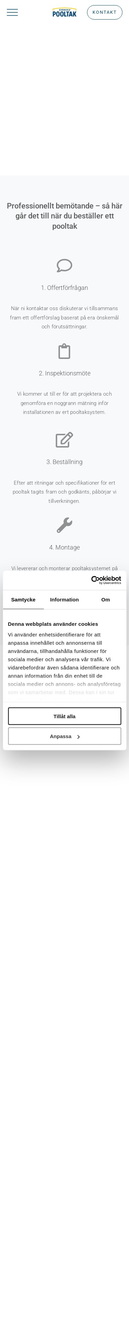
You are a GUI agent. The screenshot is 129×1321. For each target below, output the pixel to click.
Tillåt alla (65, 716)
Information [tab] (64, 599)
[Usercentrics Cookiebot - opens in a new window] (92, 580)
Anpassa (65, 736)
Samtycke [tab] (23, 599)
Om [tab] (105, 599)
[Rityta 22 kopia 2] (64, 10)
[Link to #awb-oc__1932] (21, 12)
